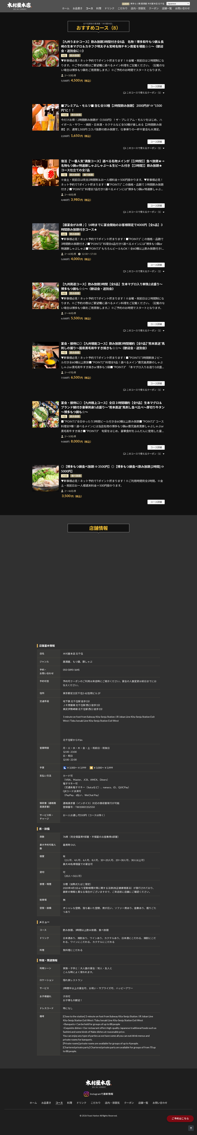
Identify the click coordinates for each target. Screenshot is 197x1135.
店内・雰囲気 (138, 8)
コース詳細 (156, 86)
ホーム (65, 8)
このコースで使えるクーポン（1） (144, 92)
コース (89, 8)
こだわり (123, 8)
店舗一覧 (167, 8)
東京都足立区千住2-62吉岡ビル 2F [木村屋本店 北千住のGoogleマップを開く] (82, 693)
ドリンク (109, 8)
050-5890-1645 (71, 669)
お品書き (77, 8)
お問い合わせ (182, 8)
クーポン (154, 8)
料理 (98, 8)
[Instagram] (98, 1094)
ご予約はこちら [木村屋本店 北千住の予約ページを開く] (180, 1118)
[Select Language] (178, 3)
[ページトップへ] (191, 1128)
